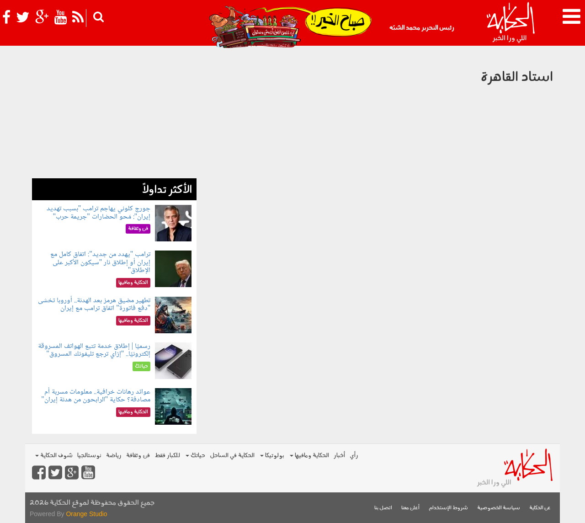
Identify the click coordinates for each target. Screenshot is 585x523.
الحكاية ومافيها (309, 455)
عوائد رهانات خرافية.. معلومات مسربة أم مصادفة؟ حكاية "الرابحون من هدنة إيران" (95, 396)
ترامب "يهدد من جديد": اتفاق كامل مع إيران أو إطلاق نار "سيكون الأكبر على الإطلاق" (100, 262)
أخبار (339, 455)
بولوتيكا (272, 455)
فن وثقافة (138, 455)
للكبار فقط (167, 455)
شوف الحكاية (54, 455)
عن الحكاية (540, 508)
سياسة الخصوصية (498, 508)
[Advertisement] (114, 114)
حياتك (195, 455)
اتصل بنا (383, 508)
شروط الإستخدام (448, 508)
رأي (354, 455)
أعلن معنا (410, 508)
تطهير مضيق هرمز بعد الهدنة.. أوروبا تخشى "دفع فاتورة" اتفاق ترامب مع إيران (94, 304)
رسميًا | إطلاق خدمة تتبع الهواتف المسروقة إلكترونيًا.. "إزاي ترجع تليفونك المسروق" (94, 350)
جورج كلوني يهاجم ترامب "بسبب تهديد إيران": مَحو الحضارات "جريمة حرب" (99, 213)
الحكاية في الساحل (232, 455)
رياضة (114, 455)
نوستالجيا (89, 455)
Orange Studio (86, 514)
